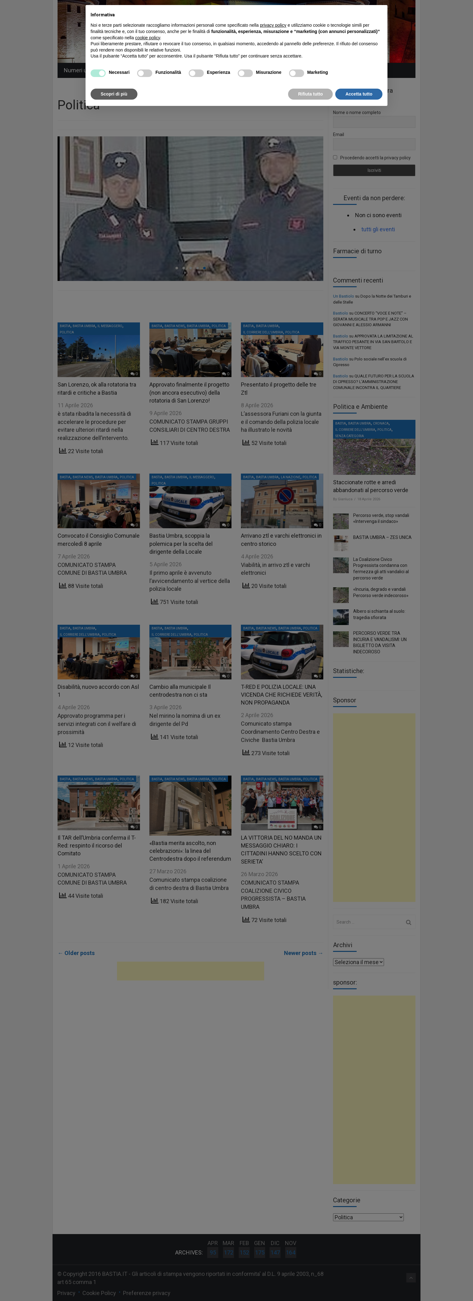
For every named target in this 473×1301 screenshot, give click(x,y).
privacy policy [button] (273, 25)
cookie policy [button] (147, 37)
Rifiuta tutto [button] (310, 93)
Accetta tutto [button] (358, 93)
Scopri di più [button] (114, 93)
